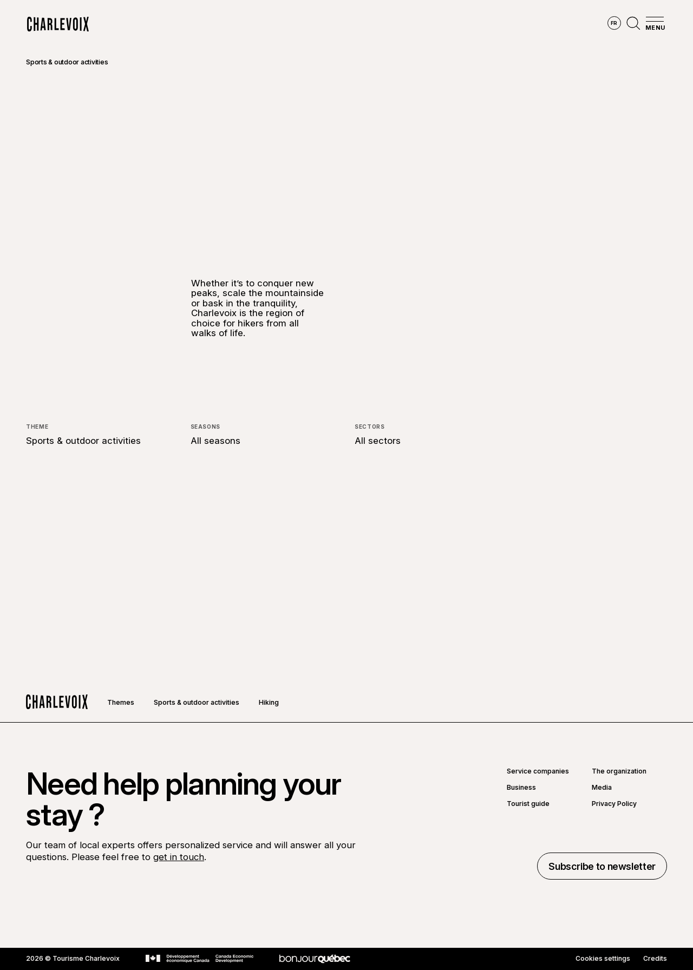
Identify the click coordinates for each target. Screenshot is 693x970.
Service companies (538, 771)
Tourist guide (528, 804)
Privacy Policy (614, 804)
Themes (120, 702)
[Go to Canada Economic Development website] (199, 958)
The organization (619, 771)
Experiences (415, 24)
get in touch (178, 856)
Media (602, 787)
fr (614, 23)
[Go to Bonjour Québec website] (314, 959)
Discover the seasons (327, 24)
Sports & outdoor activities (67, 61)
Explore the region (227, 24)
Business (521, 787)
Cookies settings (603, 958)
